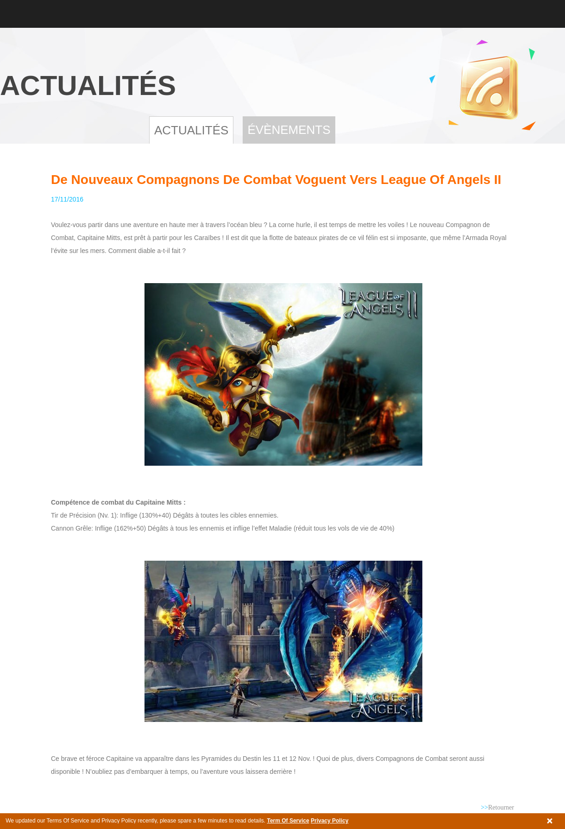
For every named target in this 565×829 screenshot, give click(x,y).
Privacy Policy (329, 820)
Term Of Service (288, 820)
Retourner (497, 807)
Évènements (288, 130)
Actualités (191, 130)
